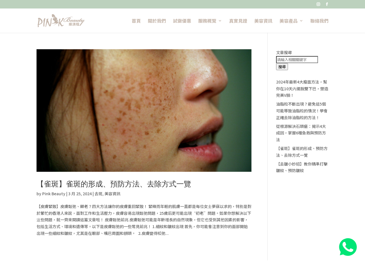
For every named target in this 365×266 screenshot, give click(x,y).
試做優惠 (182, 21)
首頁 (136, 21)
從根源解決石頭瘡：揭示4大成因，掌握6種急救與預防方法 (301, 133)
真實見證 (238, 21)
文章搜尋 (284, 52)
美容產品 (288, 21)
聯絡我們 (319, 21)
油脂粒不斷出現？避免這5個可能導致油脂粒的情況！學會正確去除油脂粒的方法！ (302, 110)
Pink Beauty (53, 193)
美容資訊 (263, 21)
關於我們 (157, 21)
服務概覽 (207, 21)
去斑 (99, 193)
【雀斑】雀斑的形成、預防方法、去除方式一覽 (114, 184)
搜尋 (282, 66)
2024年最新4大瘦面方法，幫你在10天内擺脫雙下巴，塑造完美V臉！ (302, 88)
